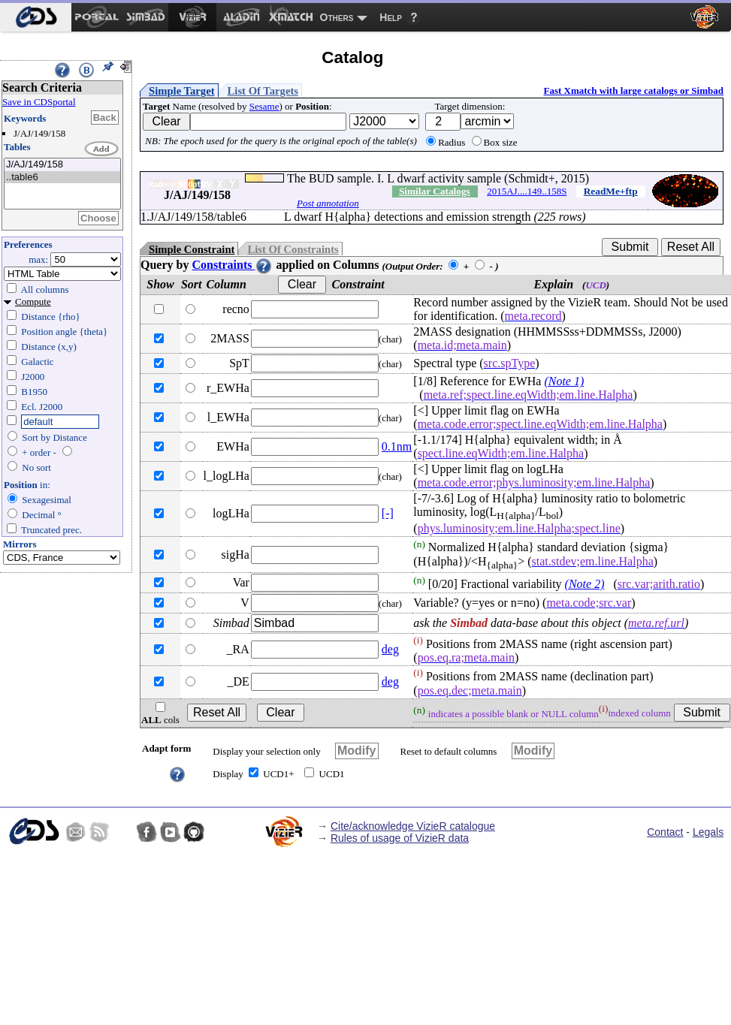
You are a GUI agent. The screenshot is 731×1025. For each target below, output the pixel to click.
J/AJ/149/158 (62, 164)
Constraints (232, 264)
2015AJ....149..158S (526, 191)
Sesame (264, 106)
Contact (665, 832)
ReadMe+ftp (611, 191)
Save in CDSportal (39, 101)
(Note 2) (585, 583)
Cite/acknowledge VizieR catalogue (413, 826)
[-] (388, 513)
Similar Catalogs (434, 191)
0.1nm (397, 446)
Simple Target (182, 91)
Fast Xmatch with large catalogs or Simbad (633, 90)
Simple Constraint (191, 249)
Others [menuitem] (337, 17)
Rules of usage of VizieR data (400, 838)
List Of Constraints (292, 249)
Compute (33, 301)
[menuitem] (35, 17)
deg (390, 649)
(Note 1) (564, 381)
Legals (708, 832)
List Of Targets (263, 91)
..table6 (62, 177)
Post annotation (328, 203)
